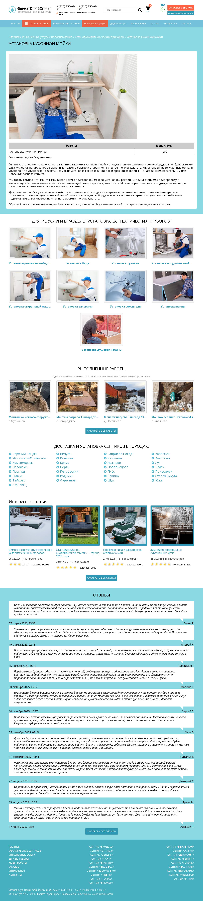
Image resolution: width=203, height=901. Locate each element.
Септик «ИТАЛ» (184, 878)
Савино (113, 476)
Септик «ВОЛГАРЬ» (181, 866)
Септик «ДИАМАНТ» (180, 854)
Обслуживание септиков (66, 23)
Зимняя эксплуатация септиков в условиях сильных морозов (30, 551)
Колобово (162, 458)
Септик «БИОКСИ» (101, 882)
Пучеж (17, 476)
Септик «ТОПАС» (101, 878)
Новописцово (118, 467)
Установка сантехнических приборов (99, 37)
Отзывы (154, 23)
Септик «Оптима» (101, 850)
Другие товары (118, 23)
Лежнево (114, 463)
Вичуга (65, 454)
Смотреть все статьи (101, 577)
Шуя (111, 480)
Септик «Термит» (182, 858)
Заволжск (162, 454)
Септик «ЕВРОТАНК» (180, 870)
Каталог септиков (39, 23)
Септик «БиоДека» (101, 846)
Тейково (19, 480)
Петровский (69, 471)
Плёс (111, 471)
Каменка (66, 458)
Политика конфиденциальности (94, 893)
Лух (157, 463)
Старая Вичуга (166, 476)
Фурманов (68, 480)
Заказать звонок (180, 7)
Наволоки (20, 467)
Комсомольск (23, 463)
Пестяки (19, 471)
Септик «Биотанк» (101, 862)
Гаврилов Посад (120, 454)
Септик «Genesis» (101, 854)
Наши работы (138, 23)
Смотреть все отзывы (101, 831)
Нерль (64, 467)
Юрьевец (20, 485)
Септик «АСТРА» (183, 850)
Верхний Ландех (25, 454)
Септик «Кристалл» (181, 874)
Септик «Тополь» (182, 862)
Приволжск (163, 471)
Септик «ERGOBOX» (101, 866)
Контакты (186, 23)
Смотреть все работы (101, 430)
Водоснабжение (61, 37)
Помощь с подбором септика (180, 13)
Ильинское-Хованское (29, 458)
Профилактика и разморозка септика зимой (122, 551)
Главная (15, 23)
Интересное (170, 23)
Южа (158, 480)
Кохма (64, 463)
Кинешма (115, 458)
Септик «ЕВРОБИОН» (180, 846)
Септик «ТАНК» (101, 858)
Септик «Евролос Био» (101, 870)
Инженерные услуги (95, 23)
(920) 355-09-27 (87, 8)
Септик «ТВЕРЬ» (101, 874)
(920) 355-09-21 (65, 8)
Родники (66, 476)
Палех (159, 467)
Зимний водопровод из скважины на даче (166, 551)
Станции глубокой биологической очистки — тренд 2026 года (77, 553)
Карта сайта (69, 893)
